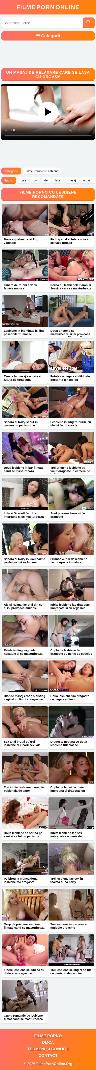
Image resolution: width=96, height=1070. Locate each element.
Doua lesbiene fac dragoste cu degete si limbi (69, 697)
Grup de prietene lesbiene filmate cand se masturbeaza (24, 926)
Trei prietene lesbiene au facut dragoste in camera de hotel (70, 471)
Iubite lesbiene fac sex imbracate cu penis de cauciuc (66, 836)
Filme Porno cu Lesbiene (41, 171)
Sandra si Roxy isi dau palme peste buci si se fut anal (24, 560)
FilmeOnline (48, 7)
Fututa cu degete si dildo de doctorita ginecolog (70, 378)
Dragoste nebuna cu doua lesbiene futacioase (68, 743)
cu (35, 180)
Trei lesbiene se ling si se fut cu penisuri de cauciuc (70, 971)
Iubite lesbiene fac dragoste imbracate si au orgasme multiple (70, 608)
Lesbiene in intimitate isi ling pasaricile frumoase (24, 332)
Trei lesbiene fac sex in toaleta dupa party (66, 880)
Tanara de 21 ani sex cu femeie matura (20, 286)
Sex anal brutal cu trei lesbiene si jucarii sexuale (22, 743)
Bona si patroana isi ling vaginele (21, 241)
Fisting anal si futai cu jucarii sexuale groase (70, 241)
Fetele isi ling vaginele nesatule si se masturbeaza (23, 652)
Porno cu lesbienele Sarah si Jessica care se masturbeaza (70, 286)
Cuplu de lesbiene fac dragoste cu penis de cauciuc (71, 652)
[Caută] (89, 22)
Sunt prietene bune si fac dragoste (68, 515)
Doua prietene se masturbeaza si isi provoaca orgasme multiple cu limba (70, 334)
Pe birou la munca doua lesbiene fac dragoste (20, 880)
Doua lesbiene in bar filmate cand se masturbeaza (23, 469)
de (46, 180)
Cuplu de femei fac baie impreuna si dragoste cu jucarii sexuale (67, 791)
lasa (58, 180)
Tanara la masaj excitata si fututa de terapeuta (22, 378)
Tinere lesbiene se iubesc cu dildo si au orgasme (24, 971)
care (23, 180)
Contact (47, 1055)
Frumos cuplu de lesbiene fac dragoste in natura (68, 560)
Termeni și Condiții (48, 1049)
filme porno (48, 1036)
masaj (72, 180)
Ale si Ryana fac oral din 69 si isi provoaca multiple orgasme (23, 608)
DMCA (48, 1042)
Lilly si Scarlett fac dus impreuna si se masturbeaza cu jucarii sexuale (24, 517)
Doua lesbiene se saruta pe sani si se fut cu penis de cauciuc (23, 836)
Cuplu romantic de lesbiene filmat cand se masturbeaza (23, 1017)
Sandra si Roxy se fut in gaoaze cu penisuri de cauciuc (21, 425)
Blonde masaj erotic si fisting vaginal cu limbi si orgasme (24, 697)
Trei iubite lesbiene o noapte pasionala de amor (24, 789)
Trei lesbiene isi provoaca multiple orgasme (68, 926)
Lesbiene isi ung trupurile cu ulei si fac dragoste (70, 423)
